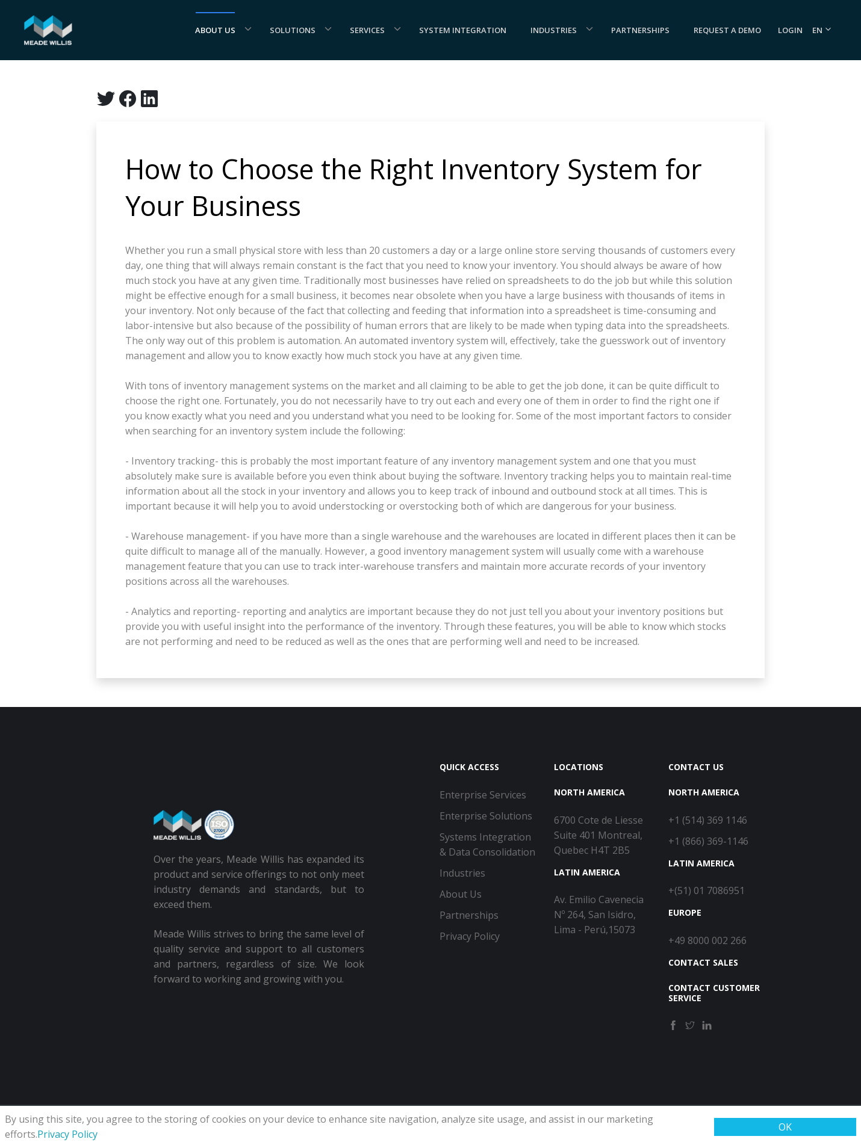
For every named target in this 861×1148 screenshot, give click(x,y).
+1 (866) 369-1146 (708, 841)
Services (367, 30)
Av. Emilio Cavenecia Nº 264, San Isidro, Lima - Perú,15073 (599, 914)
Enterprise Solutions (486, 815)
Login (790, 30)
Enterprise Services (483, 794)
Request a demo (727, 30)
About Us (215, 30)
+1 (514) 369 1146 (707, 820)
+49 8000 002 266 (707, 940)
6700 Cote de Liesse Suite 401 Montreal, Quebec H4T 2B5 (598, 835)
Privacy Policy (67, 1134)
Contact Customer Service (714, 993)
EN (822, 30)
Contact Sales (703, 962)
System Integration (462, 30)
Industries (553, 30)
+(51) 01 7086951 (706, 890)
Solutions (292, 30)
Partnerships (640, 30)
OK (785, 1127)
